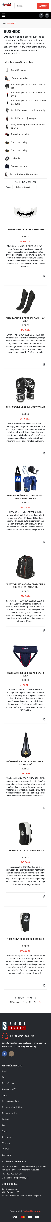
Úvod (4, 23)
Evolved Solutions (32, 1211)
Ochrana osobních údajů (12, 1107)
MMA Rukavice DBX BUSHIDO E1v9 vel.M (25, 407)
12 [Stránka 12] (30, 1002)
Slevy (4, 1077)
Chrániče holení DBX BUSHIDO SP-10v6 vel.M (25, 319)
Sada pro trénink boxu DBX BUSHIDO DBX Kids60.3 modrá (25, 497)
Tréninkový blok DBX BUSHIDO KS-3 (25, 850)
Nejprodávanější (9, 1089)
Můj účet (5, 1149)
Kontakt (5, 1119)
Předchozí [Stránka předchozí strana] (15, 1002)
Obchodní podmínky (10, 1101)
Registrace (6, 1137)
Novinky (5, 1071)
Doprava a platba (9, 1113)
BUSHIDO (25, 237)
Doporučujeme (8, 1083)
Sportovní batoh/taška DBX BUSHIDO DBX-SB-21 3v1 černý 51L (25, 585)
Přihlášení (6, 1143)
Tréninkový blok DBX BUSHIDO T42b (25, 939)
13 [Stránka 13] (35, 1002)
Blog (3, 1125)
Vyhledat (43, 6)
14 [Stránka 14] (40, 1002)
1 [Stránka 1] (23, 1002)
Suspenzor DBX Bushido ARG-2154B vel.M (25, 674)
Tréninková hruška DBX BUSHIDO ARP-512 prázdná (25, 763)
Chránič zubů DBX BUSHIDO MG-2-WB (25, 229)
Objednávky (7, 1155)
